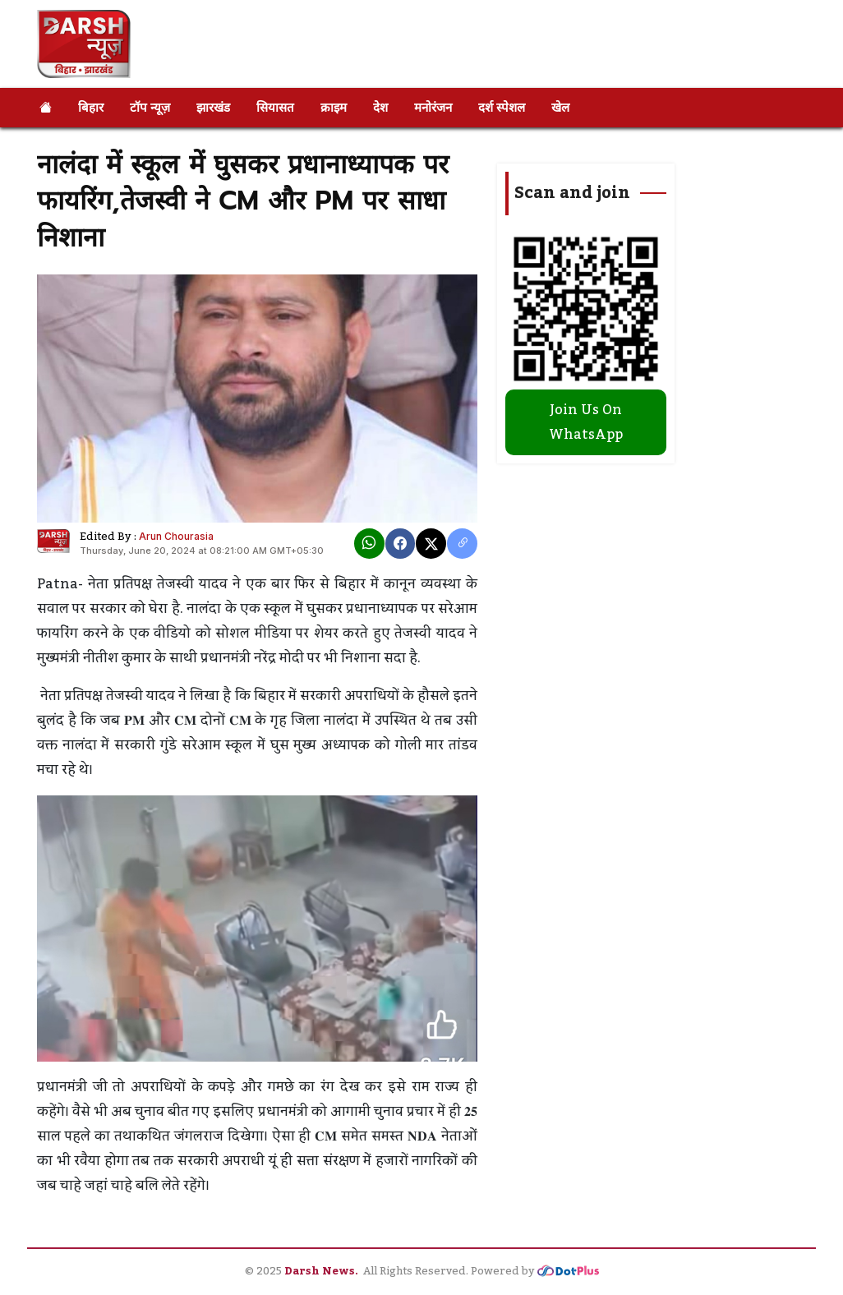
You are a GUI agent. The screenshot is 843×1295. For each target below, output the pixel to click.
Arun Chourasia (176, 536)
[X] (431, 543)
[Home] (45, 108)
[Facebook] (400, 543)
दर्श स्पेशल (501, 107)
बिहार (91, 107)
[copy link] (462, 543)
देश (380, 107)
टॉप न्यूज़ (150, 107)
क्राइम (333, 107)
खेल (560, 107)
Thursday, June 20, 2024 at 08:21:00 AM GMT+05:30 (202, 550)
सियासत (275, 107)
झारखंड (213, 107)
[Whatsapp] (369, 543)
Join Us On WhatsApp (586, 422)
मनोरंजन (433, 107)
